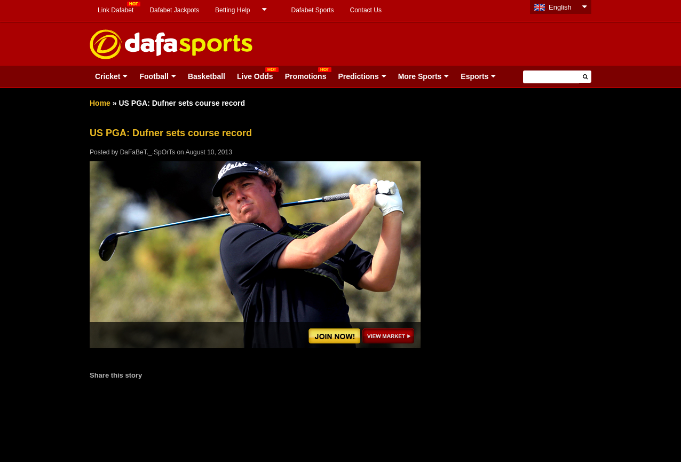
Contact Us (366, 10)
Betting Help (232, 10)
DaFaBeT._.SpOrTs (147, 152)
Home (100, 103)
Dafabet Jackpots (174, 10)
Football (153, 76)
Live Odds (255, 76)
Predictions (358, 76)
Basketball (206, 76)
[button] (585, 77)
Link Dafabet (115, 10)
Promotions (306, 76)
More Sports (420, 76)
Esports (474, 76)
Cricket (107, 76)
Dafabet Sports (312, 10)
